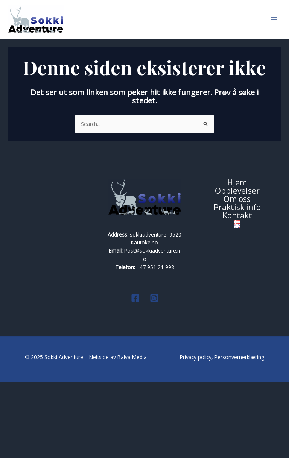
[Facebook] (135, 374)
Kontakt (237, 292)
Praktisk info (237, 284)
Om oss (237, 275)
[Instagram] (154, 374)
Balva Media (132, 433)
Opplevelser (237, 267)
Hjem (237, 259)
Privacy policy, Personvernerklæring (222, 433)
